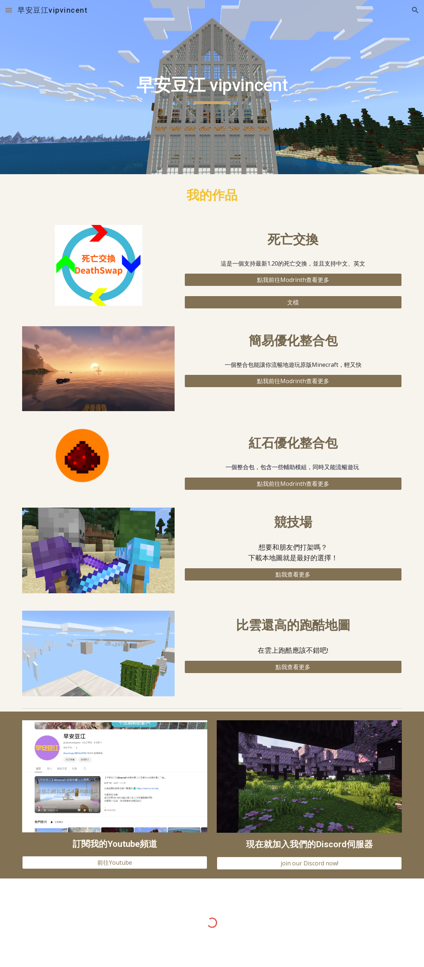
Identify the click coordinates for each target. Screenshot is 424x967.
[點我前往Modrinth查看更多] (293, 280)
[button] (8, 10)
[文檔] (293, 302)
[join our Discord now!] (309, 863)
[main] (212, 87)
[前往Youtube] (115, 862)
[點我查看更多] (293, 574)
